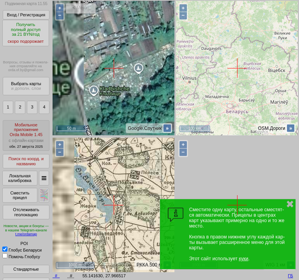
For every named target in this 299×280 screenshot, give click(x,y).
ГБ (290, 275)
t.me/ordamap (26, 234)
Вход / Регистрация (26, 14)
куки (243, 258)
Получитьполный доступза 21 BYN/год (25, 33)
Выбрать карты (26, 86)
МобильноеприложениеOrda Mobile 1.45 (26, 135)
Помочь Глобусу (21, 256)
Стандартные (26, 269)
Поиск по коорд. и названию (26, 161)
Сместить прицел (19, 195)
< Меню (80, 7)
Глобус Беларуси (22, 250)
